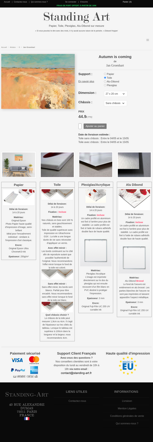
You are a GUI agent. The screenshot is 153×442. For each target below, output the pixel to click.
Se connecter (70, 2)
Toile (108, 77)
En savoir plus (86, 81)
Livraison (127, 401)
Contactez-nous (20, 2)
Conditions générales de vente (127, 416)
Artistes (13, 47)
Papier (109, 74)
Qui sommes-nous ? (39, 2)
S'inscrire (84, 2)
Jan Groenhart (29, 47)
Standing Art (76, 16)
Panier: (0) (127, 2)
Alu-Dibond (111, 81)
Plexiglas (110, 85)
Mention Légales (127, 408)
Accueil (7, 2)
